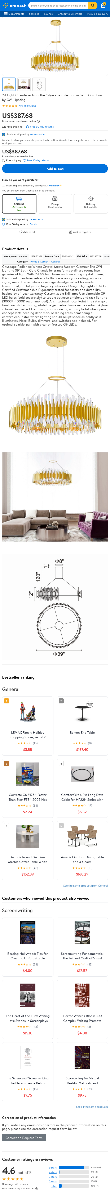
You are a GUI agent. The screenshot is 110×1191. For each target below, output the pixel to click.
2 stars (53, 872)
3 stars (53, 867)
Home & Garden (39, 261)
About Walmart (13, 966)
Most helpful (74, 901)
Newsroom (10, 978)
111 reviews (30, 105)
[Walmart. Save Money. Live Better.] (15, 5)
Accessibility (11, 1062)
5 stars (53, 858)
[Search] (92, 5)
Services (34, 14)
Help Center (63, 941)
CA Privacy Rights (14, 1099)
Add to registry (80, 232)
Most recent (24, 901)
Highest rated (49, 901)
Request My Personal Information (24, 1105)
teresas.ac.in (37, 134)
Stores (8, 1014)
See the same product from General (85, 577)
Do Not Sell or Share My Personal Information (31, 1110)
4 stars (53, 863)
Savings (48, 14)
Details (33, 224)
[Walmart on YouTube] (21, 1144)
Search (100, 910)
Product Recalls (13, 1068)
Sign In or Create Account (29, 941)
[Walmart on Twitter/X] (14, 1144)
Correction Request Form (24, 828)
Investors (9, 983)
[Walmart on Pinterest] (29, 1144)
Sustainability (12, 989)
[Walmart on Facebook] (6, 1144)
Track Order (89, 941)
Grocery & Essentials (70, 14)
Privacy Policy (12, 1093)
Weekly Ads (55, 946)
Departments (14, 14)
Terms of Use (11, 1087)
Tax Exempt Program (16, 1074)
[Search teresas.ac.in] (58, 5)
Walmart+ (10, 1025)
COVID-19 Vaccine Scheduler (21, 1045)
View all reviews (16, 888)
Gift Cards (10, 1031)
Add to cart (55, 168)
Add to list (27, 232)
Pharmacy (10, 1051)
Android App (11, 1130)
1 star (54, 877)
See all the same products (92, 798)
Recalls (8, 1056)
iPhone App (11, 1124)
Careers (8, 972)
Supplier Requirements (17, 995)
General (55, 261)
